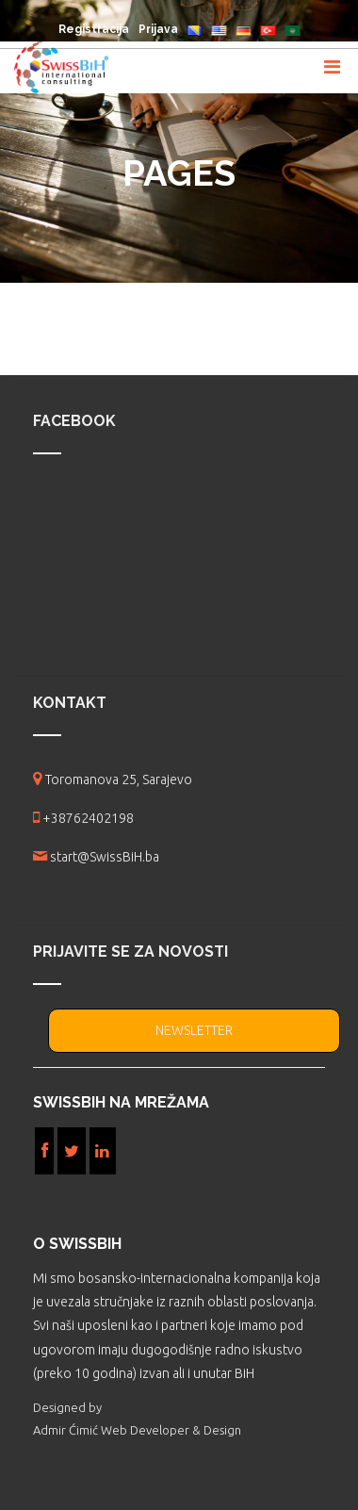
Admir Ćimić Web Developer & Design (137, 1429)
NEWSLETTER (194, 1030)
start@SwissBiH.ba (104, 856)
